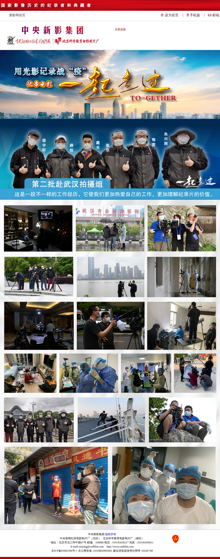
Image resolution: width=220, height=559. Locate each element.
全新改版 (120, 29)
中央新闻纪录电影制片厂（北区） (80, 538)
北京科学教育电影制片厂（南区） (123, 538)
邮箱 (215, 15)
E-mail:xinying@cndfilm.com (87, 546)
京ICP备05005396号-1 (64, 550)
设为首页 (172, 15)
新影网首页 (17, 15)
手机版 (195, 15)
